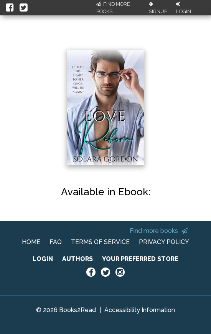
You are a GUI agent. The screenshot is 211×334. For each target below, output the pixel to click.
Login (183, 8)
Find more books (159, 230)
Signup (158, 8)
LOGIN (43, 259)
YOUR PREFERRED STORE (140, 259)
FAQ (55, 242)
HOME (31, 242)
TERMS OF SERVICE (100, 242)
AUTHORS (77, 259)
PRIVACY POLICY (164, 242)
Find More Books (113, 8)
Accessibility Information (139, 310)
